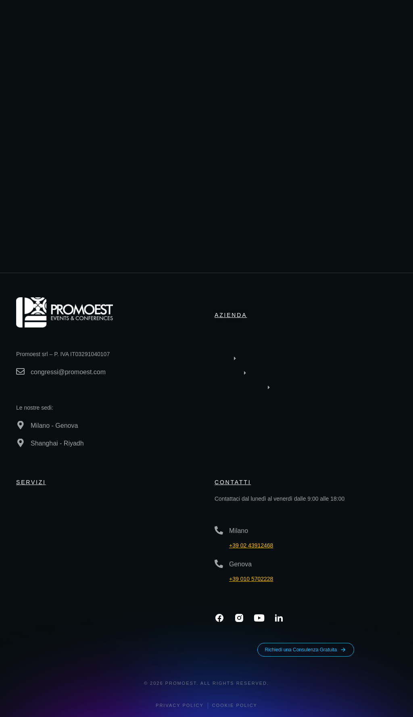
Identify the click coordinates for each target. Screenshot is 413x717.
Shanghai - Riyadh (57, 443)
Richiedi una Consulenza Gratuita (306, 650)
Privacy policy (180, 705)
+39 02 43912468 (251, 545)
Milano (238, 530)
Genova (240, 564)
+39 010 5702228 (251, 579)
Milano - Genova (54, 425)
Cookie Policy (234, 705)
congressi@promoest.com (68, 372)
